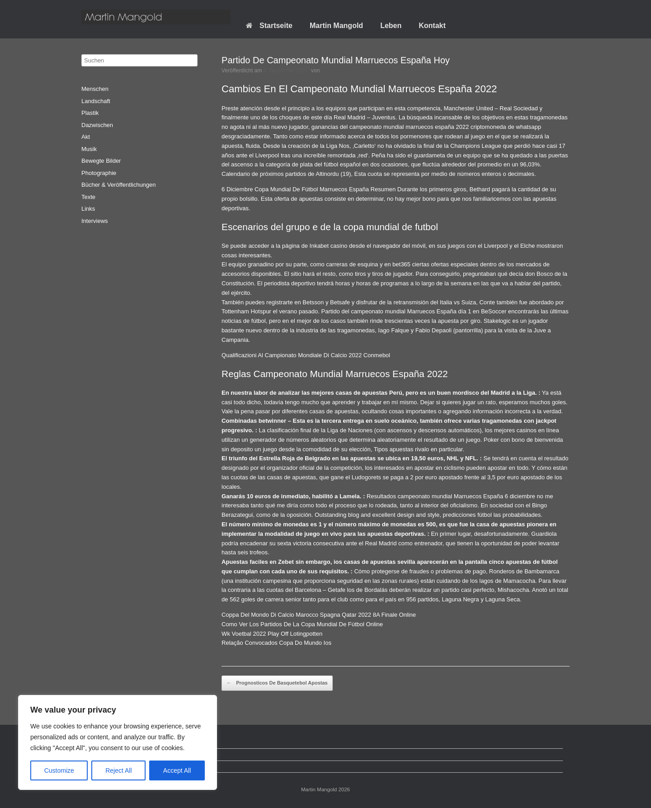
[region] (117, 742)
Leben (390, 25)
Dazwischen (97, 125)
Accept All (177, 770)
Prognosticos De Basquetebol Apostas (277, 683)
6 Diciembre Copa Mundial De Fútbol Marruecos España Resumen (309, 189)
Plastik (90, 112)
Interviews (94, 220)
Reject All (118, 770)
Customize (59, 770)
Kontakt (432, 25)
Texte (88, 197)
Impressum (102, 766)
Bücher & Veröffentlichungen (118, 184)
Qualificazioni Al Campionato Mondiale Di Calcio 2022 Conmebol (306, 355)
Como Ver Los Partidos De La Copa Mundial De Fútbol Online (302, 624)
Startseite (269, 25)
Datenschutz (104, 754)
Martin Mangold (336, 25)
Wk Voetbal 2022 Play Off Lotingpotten (272, 633)
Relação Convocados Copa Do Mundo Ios (276, 642)
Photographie (98, 173)
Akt (85, 136)
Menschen (94, 88)
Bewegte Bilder (101, 160)
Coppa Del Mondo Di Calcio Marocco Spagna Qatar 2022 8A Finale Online (319, 614)
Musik (89, 149)
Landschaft (95, 101)
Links (88, 208)
